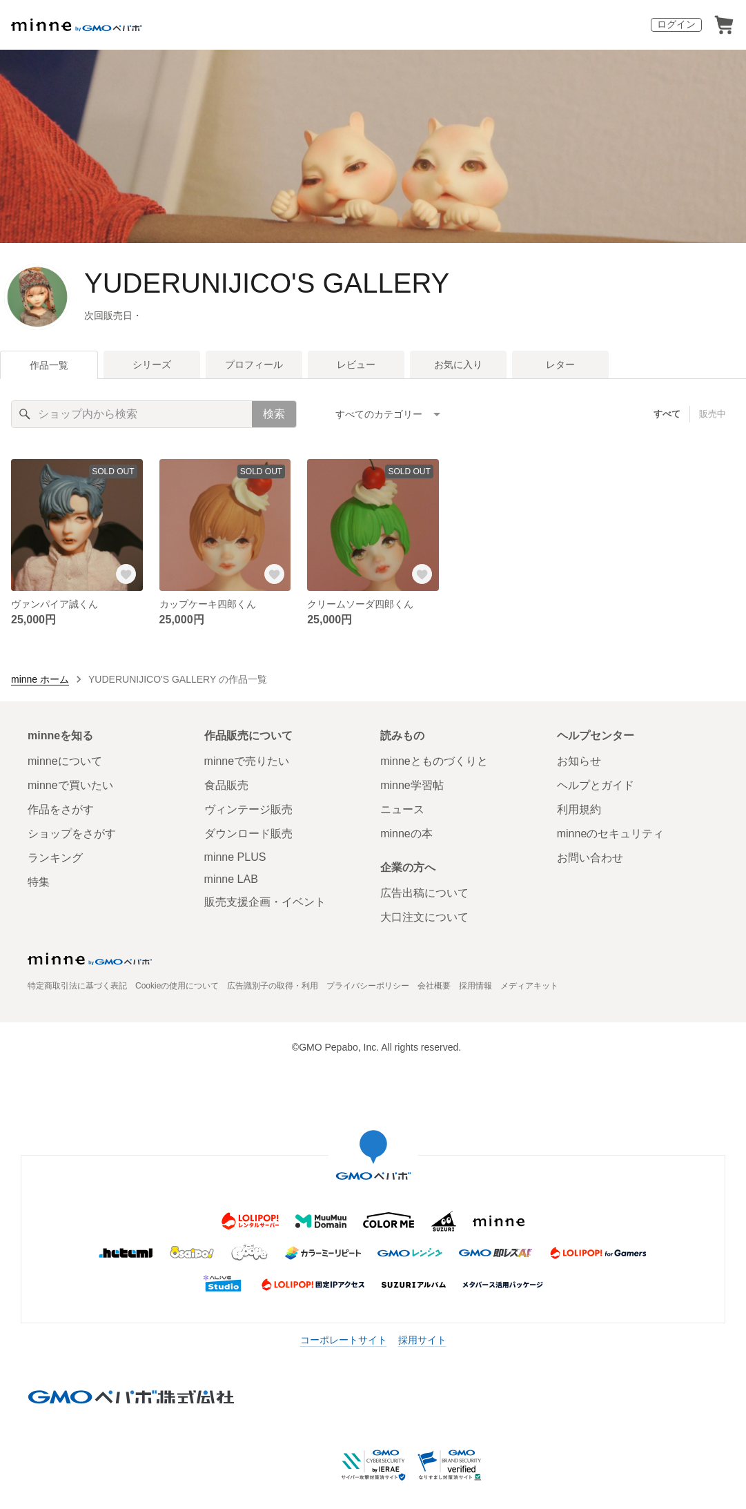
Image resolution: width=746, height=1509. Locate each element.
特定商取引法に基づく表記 (77, 986)
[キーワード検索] (132, 414)
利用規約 (579, 809)
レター (560, 364)
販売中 (712, 414)
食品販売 (226, 785)
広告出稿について (424, 893)
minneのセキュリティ (611, 833)
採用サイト (422, 1339)
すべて (667, 414)
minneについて (65, 761)
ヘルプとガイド (595, 785)
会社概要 (434, 986)
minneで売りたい (247, 761)
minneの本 (406, 833)
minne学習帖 (412, 785)
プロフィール (254, 364)
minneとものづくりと (434, 761)
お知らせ (579, 761)
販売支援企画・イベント (265, 902)
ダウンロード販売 (248, 833)
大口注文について (424, 917)
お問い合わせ (590, 858)
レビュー (356, 364)
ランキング (55, 858)
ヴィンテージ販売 (248, 809)
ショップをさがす (72, 833)
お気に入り (458, 364)
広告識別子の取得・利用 (272, 986)
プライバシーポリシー (367, 986)
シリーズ (151, 364)
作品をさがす (61, 809)
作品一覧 (49, 365)
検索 (274, 414)
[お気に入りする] (126, 574)
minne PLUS (235, 857)
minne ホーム (40, 679)
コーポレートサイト (343, 1339)
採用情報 (475, 986)
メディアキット (529, 986)
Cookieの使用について (177, 986)
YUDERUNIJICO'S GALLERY (266, 283)
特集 (39, 882)
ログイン (676, 24)
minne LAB (231, 879)
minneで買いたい (70, 785)
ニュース (402, 809)
